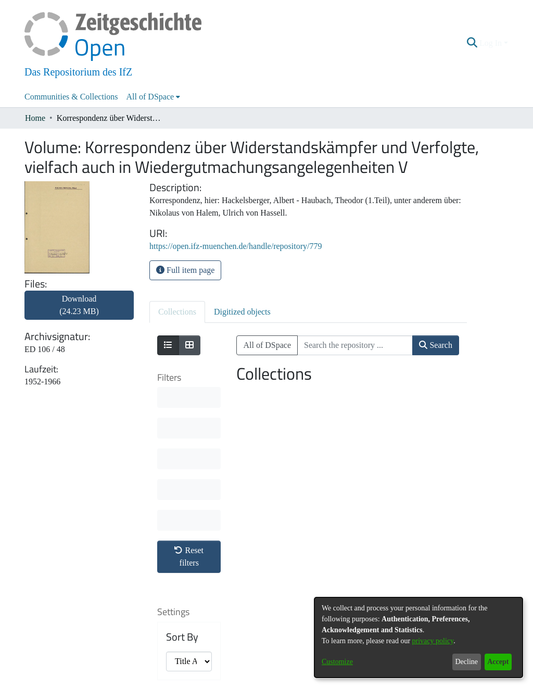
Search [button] (435, 345)
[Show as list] (168, 345)
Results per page (185, 556)
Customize (337, 662)
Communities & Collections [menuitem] (71, 96)
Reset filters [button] (189, 403)
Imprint (321, 681)
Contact (237, 681)
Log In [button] (491, 43)
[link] (79, 311)
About (210, 681)
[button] (472, 43)
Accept (498, 662)
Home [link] (35, 118)
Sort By (182, 483)
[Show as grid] (189, 345)
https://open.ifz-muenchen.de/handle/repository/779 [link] (235, 246)
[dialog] (418, 637)
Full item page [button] (185, 270)
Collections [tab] (177, 311)
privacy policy (433, 641)
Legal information (279, 681)
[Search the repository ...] (355, 345)
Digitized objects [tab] (242, 311)
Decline (466, 662)
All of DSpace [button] (150, 96)
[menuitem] (153, 96)
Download (79, 305)
